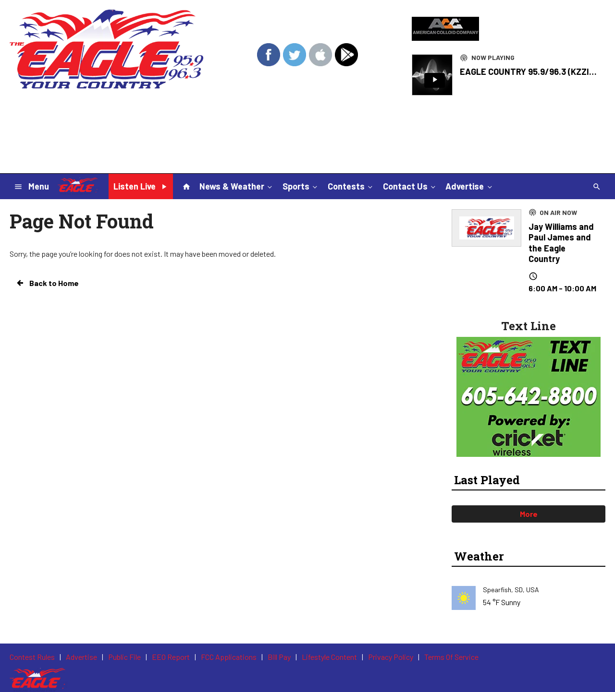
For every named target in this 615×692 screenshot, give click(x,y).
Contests (351, 185)
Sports (301, 185)
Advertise (469, 185)
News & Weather (236, 185)
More (529, 513)
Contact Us (410, 185)
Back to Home (47, 283)
